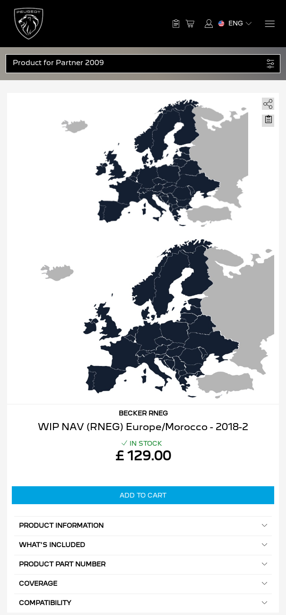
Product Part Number (143, 564)
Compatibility (143, 603)
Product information (143, 526)
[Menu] (269, 24)
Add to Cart (143, 495)
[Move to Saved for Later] (268, 119)
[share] (266, 102)
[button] (138, 63)
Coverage (143, 584)
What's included (143, 545)
